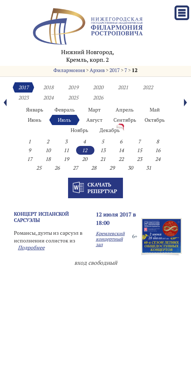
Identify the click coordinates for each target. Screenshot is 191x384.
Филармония (69, 70)
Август (94, 120)
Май (155, 109)
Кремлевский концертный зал (110, 239)
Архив (97, 70)
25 (38, 168)
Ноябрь (79, 130)
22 (121, 159)
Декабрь (110, 130)
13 (102, 150)
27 (75, 168)
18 (47, 159)
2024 (48, 97)
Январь (34, 109)
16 (157, 150)
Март (94, 109)
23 (139, 159)
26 (57, 168)
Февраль (65, 109)
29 (112, 168)
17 (29, 159)
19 (66, 159)
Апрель (125, 109)
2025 (73, 97)
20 (84, 159)
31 (148, 168)
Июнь (34, 120)
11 (66, 150)
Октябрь (155, 120)
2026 (98, 97)
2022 (148, 87)
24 (157, 159)
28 (93, 168)
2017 (114, 70)
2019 (73, 87)
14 (121, 150)
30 (130, 168)
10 (47, 150)
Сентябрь (124, 120)
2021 (123, 87)
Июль (64, 120)
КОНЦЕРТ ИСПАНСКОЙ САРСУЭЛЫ (41, 217)
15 (139, 150)
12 (135, 70)
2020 (98, 87)
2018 (48, 87)
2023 (23, 97)
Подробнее (31, 247)
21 (102, 159)
